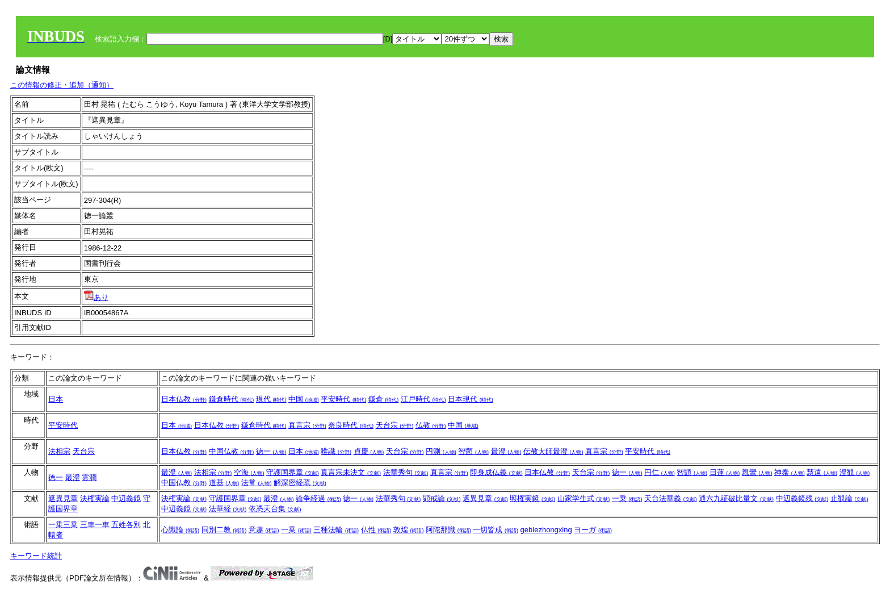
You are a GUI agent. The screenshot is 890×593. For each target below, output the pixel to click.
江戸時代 (423, 399)
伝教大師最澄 (553, 451)
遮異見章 (63, 498)
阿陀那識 (448, 529)
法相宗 (59, 451)
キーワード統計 (36, 556)
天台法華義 (670, 498)
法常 (256, 482)
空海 (249, 472)
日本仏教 (184, 399)
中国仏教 (231, 451)
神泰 (789, 472)
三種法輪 (336, 529)
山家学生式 (583, 498)
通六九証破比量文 (736, 498)
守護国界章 (292, 472)
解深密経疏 (300, 482)
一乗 (627, 498)
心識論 (180, 529)
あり (96, 297)
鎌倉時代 (231, 399)
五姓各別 (126, 524)
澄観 (854, 472)
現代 (271, 399)
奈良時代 (350, 425)
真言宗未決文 (351, 472)
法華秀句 (406, 472)
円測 (441, 451)
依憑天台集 (275, 508)
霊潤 (89, 477)
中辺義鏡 (126, 498)
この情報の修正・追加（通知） (62, 85)
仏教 (430, 425)
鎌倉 (383, 399)
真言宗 (307, 425)
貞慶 (369, 451)
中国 (303, 399)
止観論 (849, 498)
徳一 (271, 451)
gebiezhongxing (546, 529)
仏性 (376, 529)
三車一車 (95, 524)
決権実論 (95, 498)
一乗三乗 (63, 524)
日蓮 (725, 472)
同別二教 (224, 529)
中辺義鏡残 (802, 498)
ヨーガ (593, 529)
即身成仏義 (496, 472)
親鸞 (757, 472)
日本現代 (470, 399)
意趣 (264, 529)
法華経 (228, 508)
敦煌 (408, 529)
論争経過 (318, 498)
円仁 (659, 472)
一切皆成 (495, 529)
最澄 (506, 451)
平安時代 (343, 399)
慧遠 (822, 472)
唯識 (336, 451)
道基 (224, 482)
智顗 (473, 451)
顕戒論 (442, 498)
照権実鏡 (532, 498)
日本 (55, 399)
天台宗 (395, 425)
